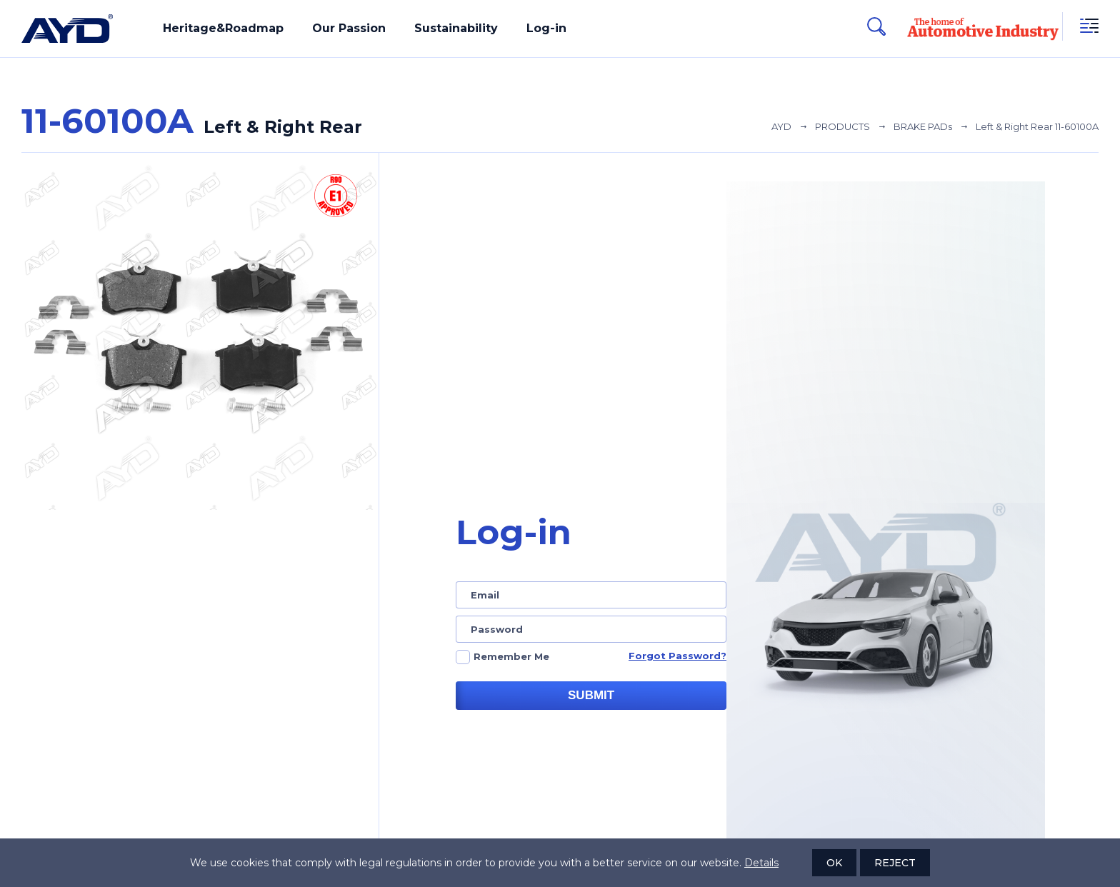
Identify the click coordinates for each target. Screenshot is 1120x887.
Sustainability (456, 28)
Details (761, 862)
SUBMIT (591, 695)
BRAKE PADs (923, 126)
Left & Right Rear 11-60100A (1037, 126)
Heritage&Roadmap (223, 28)
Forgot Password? (677, 655)
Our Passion (349, 28)
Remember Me (511, 656)
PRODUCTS (842, 126)
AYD (781, 126)
